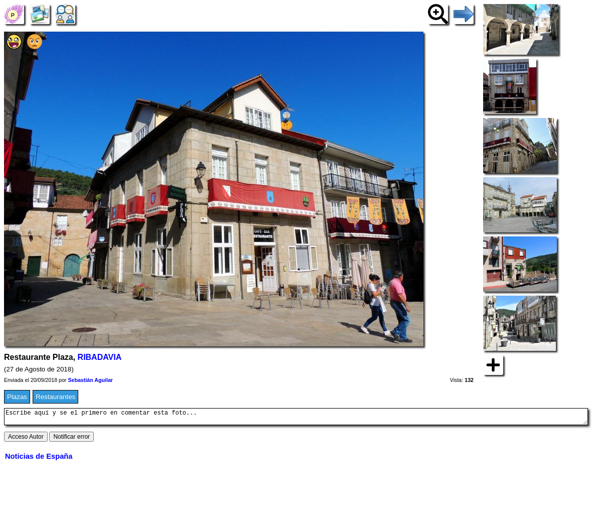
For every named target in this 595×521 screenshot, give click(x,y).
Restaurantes (55, 397)
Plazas (17, 397)
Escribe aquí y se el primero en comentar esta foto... (296, 418)
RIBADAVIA (100, 357)
